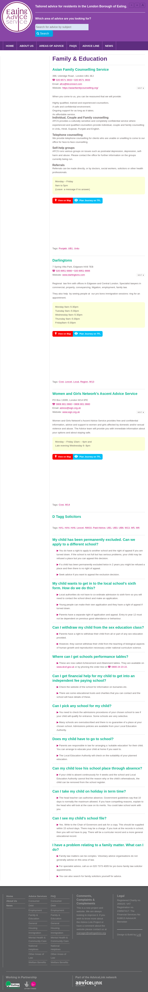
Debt (31, 899)
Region (84, 375)
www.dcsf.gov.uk (65, 660)
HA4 (67, 521)
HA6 (73, 521)
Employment (35, 904)
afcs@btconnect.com (71, 77)
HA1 (61, 521)
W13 (91, 375)
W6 (137, 521)
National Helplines (33, 941)
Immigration (35, 926)
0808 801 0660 (64, 397)
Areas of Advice (51, 39)
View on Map (64, 194)
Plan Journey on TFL (90, 194)
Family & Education (34, 910)
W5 (132, 521)
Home (10, 39)
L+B (139, 928)
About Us (26, 39)
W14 (67, 498)
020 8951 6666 (64, 264)
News (109, 39)
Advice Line (90, 39)
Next (140, 82)
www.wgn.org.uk (71, 405)
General (33, 917)
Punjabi (63, 242)
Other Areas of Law (36, 949)
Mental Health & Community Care (37, 933)
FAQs (73, 39)
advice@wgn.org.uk (70, 401)
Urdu (76, 242)
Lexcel (68, 375)
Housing (33, 921)
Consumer (34, 894)
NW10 (88, 521)
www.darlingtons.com (73, 268)
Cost (61, 375)
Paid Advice (99, 521)
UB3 (115, 521)
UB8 (121, 521)
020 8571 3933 (64, 73)
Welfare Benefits (37, 956)
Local (76, 375)
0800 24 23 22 (119, 660)
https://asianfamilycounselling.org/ (80, 81)
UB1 (70, 242)
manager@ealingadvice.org (91, 926)
